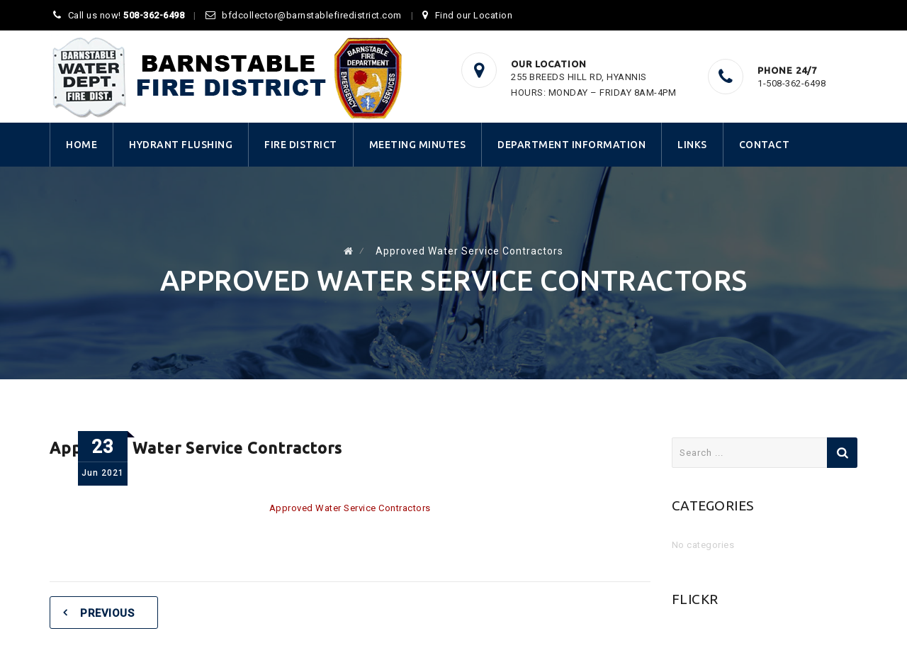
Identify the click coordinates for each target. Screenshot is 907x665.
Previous (107, 613)
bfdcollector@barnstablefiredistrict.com (312, 15)
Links (692, 144)
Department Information (571, 144)
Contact (764, 144)
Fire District (300, 144)
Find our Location (474, 15)
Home (81, 144)
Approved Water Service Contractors (350, 508)
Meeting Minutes (417, 144)
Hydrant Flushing (180, 144)
